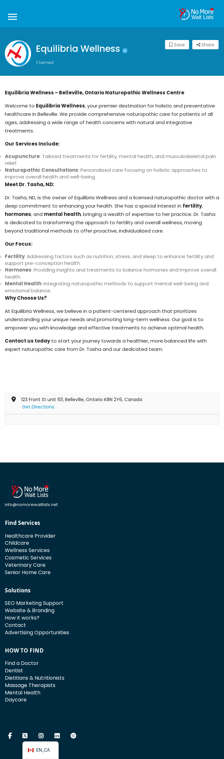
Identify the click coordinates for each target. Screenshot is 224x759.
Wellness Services (27, 550)
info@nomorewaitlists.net (31, 505)
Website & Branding (29, 610)
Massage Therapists (30, 685)
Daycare (16, 699)
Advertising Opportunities (37, 632)
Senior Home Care (28, 572)
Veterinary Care (25, 565)
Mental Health (22, 692)
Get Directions (38, 407)
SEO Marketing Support (34, 603)
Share (205, 45)
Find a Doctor (22, 663)
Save (177, 45)
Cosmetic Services (28, 557)
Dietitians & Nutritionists (34, 678)
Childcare (17, 543)
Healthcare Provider (30, 536)
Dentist (14, 670)
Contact (15, 625)
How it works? (22, 617)
